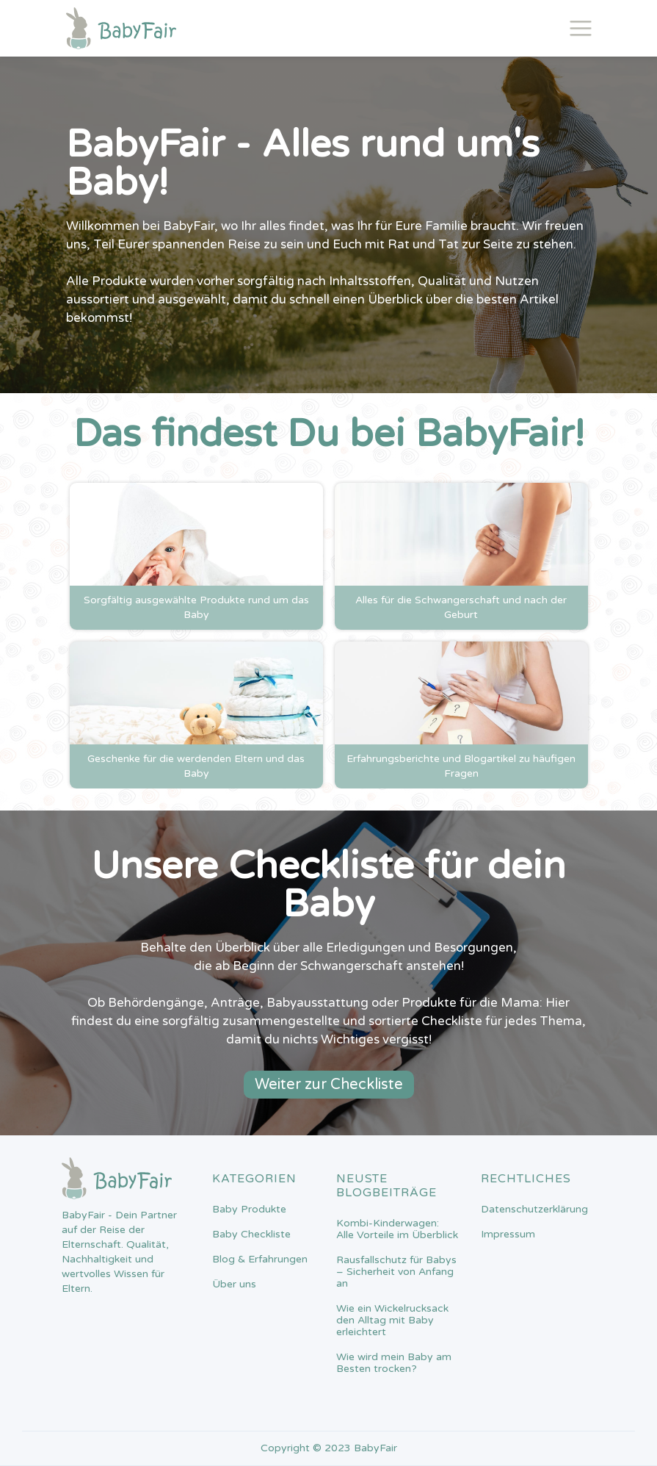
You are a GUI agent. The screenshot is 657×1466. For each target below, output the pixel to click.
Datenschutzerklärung (534, 1209)
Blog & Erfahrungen (260, 1259)
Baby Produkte (249, 1209)
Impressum (508, 1234)
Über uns (234, 1284)
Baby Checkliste (251, 1234)
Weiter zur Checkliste (329, 1084)
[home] (121, 28)
